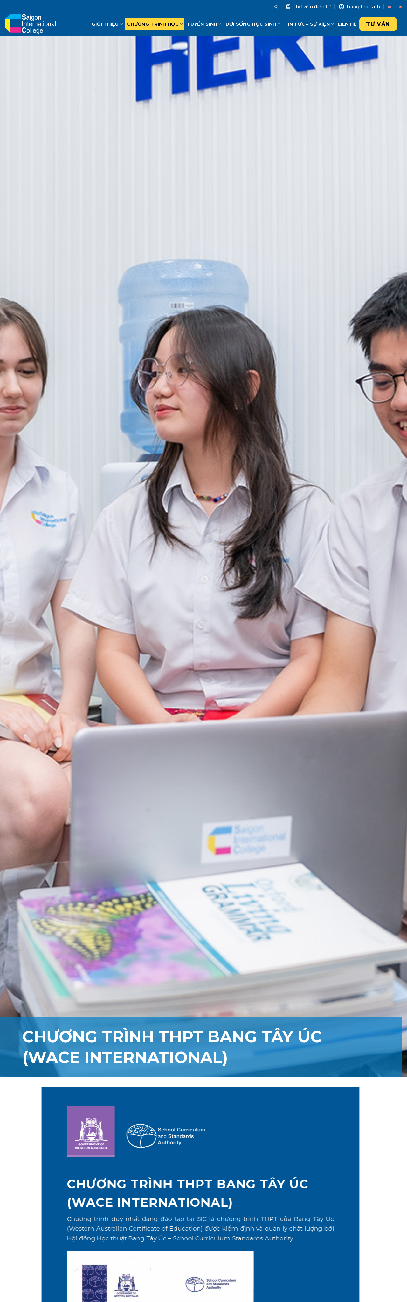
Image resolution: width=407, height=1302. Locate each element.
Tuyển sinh (204, 24)
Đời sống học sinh (252, 24)
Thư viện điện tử (308, 7)
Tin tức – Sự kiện (309, 24)
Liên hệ (347, 24)
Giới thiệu (107, 24)
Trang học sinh (359, 7)
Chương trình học (155, 24)
